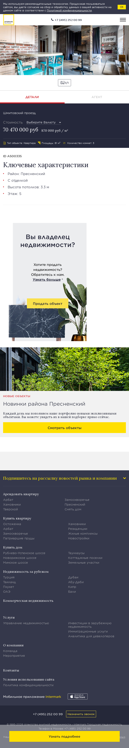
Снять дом (73, 509)
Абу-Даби (76, 582)
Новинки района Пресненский (44, 404)
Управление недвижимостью (26, 623)
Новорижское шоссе (19, 557)
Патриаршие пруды (18, 538)
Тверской (10, 509)
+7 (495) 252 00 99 (68, 20)
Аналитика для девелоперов (91, 636)
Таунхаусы (76, 553)
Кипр (72, 587)
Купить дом (12, 547)
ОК (121, 7)
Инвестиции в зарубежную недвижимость (90, 624)
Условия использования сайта (28, 679)
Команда (10, 651)
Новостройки (78, 538)
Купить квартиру (17, 518)
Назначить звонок (81, 714)
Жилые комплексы (83, 533)
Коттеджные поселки (85, 557)
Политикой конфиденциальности (69, 10)
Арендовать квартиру (21, 494)
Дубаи (73, 577)
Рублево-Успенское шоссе (24, 553)
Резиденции (77, 528)
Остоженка (12, 524)
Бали (72, 591)
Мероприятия (14, 655)
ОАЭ (6, 591)
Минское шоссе (15, 562)
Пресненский (33, 173)
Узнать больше (47, 279)
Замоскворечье (77, 499)
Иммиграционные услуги (88, 631)
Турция (8, 577)
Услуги (9, 617)
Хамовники (12, 504)
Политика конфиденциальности (28, 685)
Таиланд (9, 582)
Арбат (8, 499)
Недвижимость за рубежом (26, 571)
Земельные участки (83, 562)
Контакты (11, 670)
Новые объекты (16, 396)
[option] (64, 50)
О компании (13, 645)
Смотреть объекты (65, 428)
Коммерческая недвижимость (28, 600)
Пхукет (8, 587)
